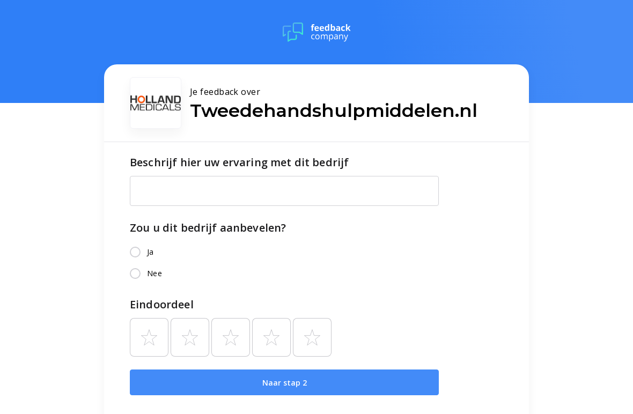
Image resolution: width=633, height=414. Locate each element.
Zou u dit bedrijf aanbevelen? (208, 227)
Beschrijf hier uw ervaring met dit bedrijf (239, 162)
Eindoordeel (162, 304)
